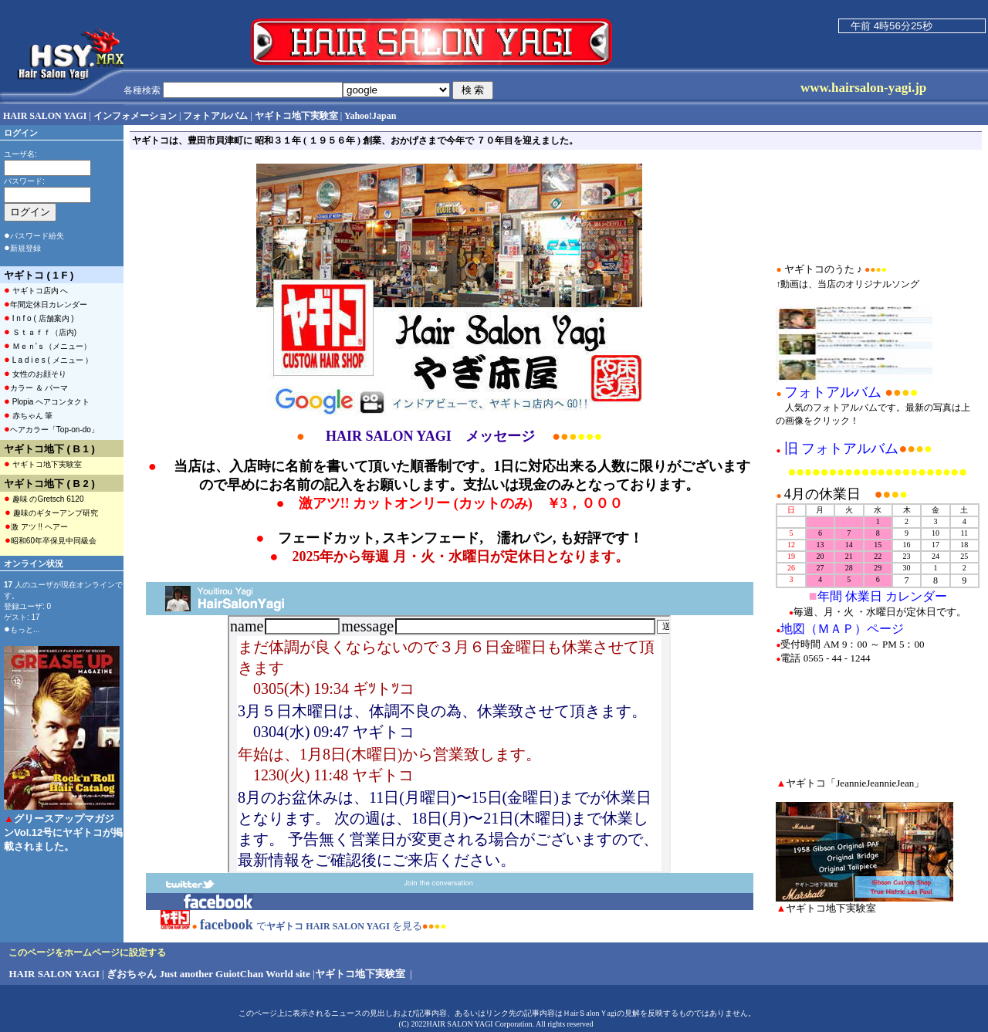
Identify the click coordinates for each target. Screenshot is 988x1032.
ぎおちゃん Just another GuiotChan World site (208, 974)
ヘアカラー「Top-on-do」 (51, 429)
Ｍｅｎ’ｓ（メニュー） (47, 345)
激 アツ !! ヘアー (36, 526)
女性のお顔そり (35, 373)
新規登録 (25, 248)
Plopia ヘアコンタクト (47, 401)
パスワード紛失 (37, 236)
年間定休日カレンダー (45, 304)
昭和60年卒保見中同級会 (50, 540)
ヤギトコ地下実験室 (43, 463)
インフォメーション (135, 115)
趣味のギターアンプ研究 (51, 512)
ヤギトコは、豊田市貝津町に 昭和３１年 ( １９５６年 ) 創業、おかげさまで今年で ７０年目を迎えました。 (355, 140)
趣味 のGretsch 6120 (43, 498)
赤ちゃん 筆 (28, 415)
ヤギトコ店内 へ (36, 290)
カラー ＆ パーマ (36, 387)
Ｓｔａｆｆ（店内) (40, 331)
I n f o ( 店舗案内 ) (39, 317)
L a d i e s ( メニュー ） (48, 359)
